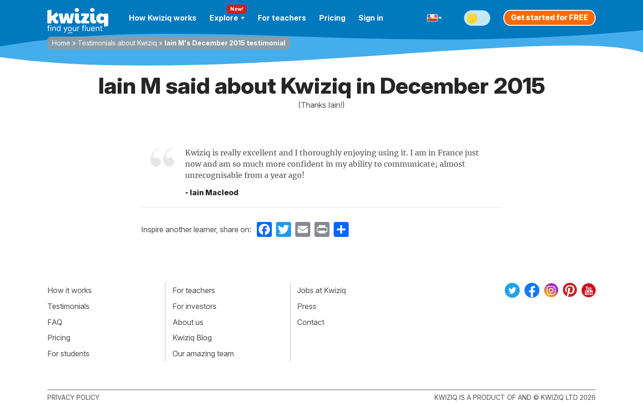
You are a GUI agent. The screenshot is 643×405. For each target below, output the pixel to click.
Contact (310, 322)
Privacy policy (73, 397)
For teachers (282, 17)
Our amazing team (203, 353)
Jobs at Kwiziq (321, 290)
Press (306, 306)
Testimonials (68, 306)
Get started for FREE (549, 17)
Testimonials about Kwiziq (117, 43)
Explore (227, 17)
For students (68, 353)
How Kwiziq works (162, 17)
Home (61, 43)
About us (187, 322)
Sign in (371, 17)
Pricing (332, 17)
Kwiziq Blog (192, 337)
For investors (194, 306)
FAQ (54, 322)
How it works (69, 290)
